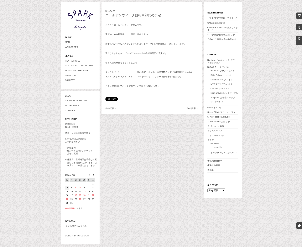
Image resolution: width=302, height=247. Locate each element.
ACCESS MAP (72, 105)
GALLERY (70, 80)
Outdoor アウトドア (220, 88)
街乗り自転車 (213, 165)
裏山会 (210, 170)
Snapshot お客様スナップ (223, 97)
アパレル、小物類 (215, 126)
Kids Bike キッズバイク (222, 79)
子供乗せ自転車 (214, 160)
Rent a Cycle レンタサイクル (224, 93)
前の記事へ (110, 108)
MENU (68, 42)
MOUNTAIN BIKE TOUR (76, 70)
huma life (215, 143)
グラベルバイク (214, 131)
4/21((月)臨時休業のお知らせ (221, 34)
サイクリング (217, 102)
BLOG (68, 96)
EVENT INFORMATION (76, 100)
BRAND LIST (71, 75)
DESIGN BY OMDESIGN (77, 235)
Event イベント (214, 107)
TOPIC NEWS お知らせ (218, 121)
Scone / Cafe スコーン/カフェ (221, 112)
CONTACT (70, 110)
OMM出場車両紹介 (216, 23)
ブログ (210, 140)
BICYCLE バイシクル (218, 67)
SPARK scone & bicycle (218, 117)
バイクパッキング (215, 135)
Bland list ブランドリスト (223, 70)
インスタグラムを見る (76, 226)
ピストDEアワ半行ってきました (222, 18)
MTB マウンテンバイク (221, 84)
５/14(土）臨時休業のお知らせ (222, 39)
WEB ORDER (71, 47)
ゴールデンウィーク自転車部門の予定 (133, 15)
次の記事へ (192, 108)
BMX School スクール (221, 75)
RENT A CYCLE (72, 61)
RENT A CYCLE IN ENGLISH (79, 65)
